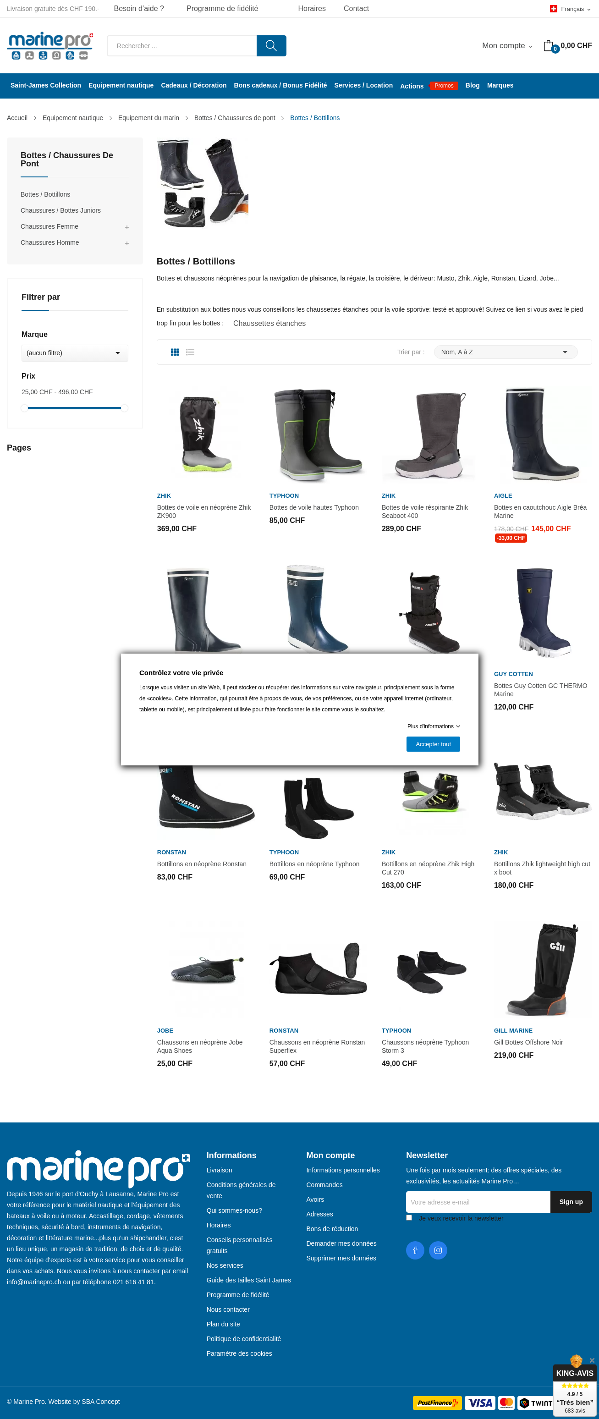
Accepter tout (433, 744)
